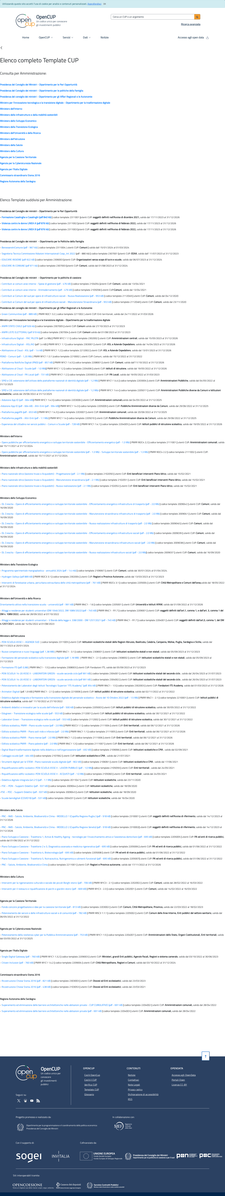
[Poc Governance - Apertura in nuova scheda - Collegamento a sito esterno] (188, 1153)
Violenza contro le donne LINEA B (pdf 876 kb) (25, 229)
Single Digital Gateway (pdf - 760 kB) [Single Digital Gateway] (21, 956)
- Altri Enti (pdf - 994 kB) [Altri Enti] (46, 406)
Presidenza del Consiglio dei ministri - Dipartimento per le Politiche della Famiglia (42, 241)
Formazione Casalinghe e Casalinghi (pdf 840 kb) (26, 217)
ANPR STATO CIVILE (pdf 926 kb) (18, 326)
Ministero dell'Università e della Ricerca (20, 133)
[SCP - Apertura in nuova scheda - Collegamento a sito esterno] (110, 1185)
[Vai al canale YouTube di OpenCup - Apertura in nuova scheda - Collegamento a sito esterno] (32, 1100)
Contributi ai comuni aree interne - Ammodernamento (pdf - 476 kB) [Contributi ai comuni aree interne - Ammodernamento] (37, 290)
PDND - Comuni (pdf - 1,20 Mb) (16, 356)
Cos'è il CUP (90, 1080)
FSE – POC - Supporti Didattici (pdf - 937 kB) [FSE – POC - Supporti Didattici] (24, 792)
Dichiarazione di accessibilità (143, 1094)
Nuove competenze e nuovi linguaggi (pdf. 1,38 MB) (28, 651)
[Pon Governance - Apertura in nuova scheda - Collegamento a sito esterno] (203, 1153)
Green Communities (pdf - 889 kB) (19, 314)
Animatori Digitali (11, 691)
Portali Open (178, 1080)
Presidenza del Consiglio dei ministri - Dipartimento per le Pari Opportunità (38, 211)
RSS (130, 1099)
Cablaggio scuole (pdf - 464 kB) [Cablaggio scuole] (17, 756)
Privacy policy (135, 1089)
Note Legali (134, 1084)
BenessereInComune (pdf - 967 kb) (19, 247)
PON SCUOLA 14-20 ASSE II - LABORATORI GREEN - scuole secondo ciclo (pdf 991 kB (46, 673)
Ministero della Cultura (12, 151)
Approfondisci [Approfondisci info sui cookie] (94, 4)
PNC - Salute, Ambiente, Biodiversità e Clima (25, 864)
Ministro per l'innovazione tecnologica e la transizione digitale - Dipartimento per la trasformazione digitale (55, 103)
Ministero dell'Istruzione (12, 139)
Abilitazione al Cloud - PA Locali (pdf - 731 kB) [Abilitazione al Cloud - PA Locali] (25, 374)
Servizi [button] (68, 37)
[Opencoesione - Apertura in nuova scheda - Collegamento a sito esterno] (33, 1185)
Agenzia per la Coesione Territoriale (18, 157)
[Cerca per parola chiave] (153, 17)
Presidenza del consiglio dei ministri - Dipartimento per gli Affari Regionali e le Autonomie (46, 96)
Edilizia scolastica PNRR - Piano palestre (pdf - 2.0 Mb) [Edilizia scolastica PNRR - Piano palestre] (29, 743)
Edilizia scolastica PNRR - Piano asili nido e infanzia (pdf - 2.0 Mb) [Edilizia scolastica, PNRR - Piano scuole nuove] (35, 731)
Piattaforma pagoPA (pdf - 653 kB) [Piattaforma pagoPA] (19, 412)
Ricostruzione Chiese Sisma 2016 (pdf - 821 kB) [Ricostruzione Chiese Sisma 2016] (26, 981)
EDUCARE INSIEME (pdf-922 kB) (18, 259)
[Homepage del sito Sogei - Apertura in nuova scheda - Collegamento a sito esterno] (33, 1154)
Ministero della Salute (11, 145)
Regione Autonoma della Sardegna (17, 181)
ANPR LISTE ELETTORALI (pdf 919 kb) (21, 332)
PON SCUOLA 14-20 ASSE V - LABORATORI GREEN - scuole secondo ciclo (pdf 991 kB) (46, 679)
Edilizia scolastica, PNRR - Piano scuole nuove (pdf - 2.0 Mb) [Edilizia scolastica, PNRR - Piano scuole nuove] (32, 725)
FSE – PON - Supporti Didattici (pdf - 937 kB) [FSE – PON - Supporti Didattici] (25, 786)
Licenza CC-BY (179, 1084)
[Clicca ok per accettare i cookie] (104, 4)
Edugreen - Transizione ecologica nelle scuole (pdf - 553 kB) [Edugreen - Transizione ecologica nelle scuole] (32, 713)
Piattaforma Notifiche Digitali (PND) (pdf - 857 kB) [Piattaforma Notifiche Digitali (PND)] (27, 362)
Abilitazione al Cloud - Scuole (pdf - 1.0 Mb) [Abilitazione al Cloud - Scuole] (24, 368)
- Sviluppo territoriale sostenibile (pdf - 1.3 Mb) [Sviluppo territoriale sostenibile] (123, 452)
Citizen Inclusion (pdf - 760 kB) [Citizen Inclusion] (17, 962)
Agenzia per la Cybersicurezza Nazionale (20, 163)
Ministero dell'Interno (11, 109)
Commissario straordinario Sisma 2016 (20, 175)
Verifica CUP (90, 1084)
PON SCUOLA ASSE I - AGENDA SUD (21, 642)
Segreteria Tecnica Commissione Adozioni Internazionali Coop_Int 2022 (38, 253)
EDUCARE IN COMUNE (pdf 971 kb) (20, 265)
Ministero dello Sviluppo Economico (18, 121)
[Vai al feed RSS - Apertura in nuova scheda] (38, 1100)
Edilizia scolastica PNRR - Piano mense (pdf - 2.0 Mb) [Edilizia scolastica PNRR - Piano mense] (29, 737)
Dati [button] (87, 37)
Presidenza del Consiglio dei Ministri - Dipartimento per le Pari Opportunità (38, 84)
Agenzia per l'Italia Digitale (13, 169)
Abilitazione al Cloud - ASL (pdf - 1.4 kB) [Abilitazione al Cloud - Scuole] (22, 350)
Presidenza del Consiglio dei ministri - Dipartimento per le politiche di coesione (40, 278)
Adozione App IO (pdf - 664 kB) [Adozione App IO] (17, 400)
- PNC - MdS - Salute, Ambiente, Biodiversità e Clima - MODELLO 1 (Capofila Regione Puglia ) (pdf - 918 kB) (55, 816)
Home (25, 37)
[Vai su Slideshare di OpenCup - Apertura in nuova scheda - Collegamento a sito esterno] (26, 1100)
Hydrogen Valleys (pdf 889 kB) (17, 576)
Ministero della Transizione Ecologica (19, 127)
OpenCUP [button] (46, 37)
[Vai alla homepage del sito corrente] (25, 20)
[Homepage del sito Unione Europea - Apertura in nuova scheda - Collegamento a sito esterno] (118, 1153)
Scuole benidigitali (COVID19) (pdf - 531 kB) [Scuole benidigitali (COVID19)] (24, 798)
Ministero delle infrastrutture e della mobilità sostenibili (29, 115)
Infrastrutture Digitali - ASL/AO (18, 344)
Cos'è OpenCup (92, 1075)
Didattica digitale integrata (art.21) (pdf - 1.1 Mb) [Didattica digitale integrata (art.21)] (26, 780)
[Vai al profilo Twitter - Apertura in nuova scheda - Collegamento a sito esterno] (19, 1100)
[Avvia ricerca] (197, 17)
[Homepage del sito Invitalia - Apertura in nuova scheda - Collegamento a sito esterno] (75, 1154)
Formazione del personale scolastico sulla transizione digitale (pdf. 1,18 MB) (40, 657)
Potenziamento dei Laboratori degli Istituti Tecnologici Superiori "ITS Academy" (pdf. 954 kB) (49, 685)
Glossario (89, 1094)
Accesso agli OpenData (184, 1075)
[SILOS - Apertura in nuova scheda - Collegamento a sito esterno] (69, 1185)
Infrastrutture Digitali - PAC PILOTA (20, 338)
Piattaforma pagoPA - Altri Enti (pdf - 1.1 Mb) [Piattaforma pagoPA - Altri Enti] (25, 418)
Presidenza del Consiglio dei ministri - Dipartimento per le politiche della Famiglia (41, 90)
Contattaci (133, 1080)
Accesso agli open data (193, 37)
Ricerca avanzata (190, 24)
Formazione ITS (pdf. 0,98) (15, 667)
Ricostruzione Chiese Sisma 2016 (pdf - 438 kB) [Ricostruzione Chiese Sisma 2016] (26, 987)
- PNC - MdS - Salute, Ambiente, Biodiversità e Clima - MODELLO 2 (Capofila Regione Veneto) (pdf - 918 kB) (55, 827)
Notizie (105, 37)
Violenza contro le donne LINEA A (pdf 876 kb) (25, 223)
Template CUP (91, 1089)
